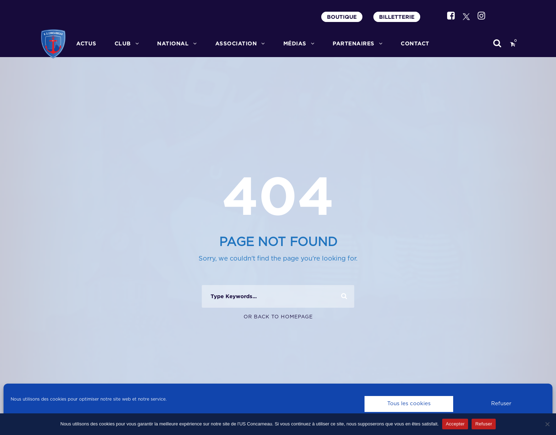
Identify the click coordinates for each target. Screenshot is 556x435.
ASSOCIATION (236, 43)
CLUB (123, 43)
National (173, 43)
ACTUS (86, 43)
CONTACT (415, 43)
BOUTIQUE (342, 17)
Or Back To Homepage (278, 316)
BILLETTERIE (397, 17)
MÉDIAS (294, 43)
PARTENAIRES (353, 43)
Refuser (501, 403)
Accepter (455, 423)
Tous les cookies (408, 403)
